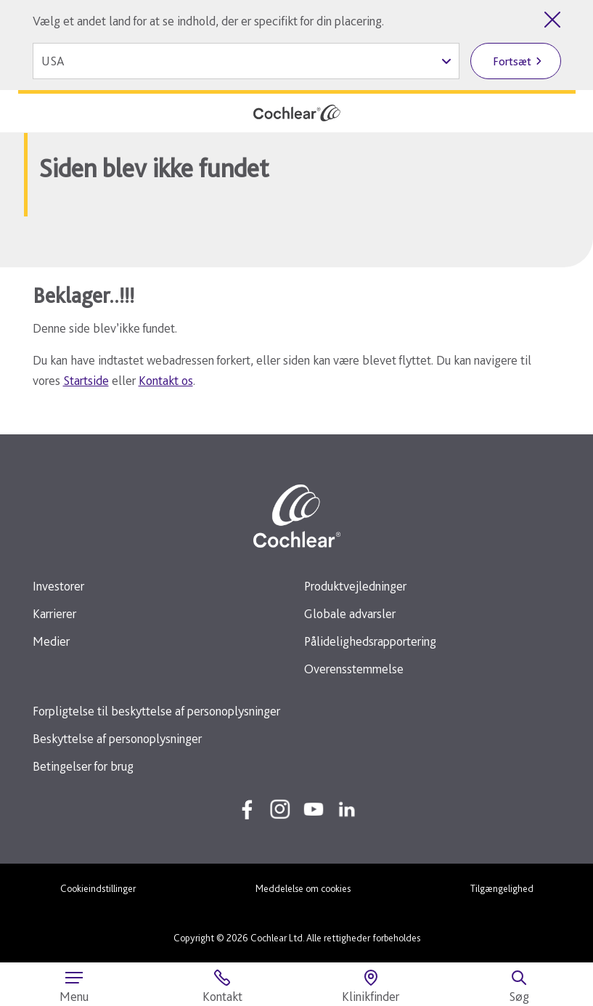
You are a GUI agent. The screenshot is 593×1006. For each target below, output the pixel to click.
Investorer (58, 585)
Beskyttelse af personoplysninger (117, 738)
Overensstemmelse (354, 668)
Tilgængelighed (501, 888)
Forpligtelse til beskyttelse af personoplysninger (156, 710)
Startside (86, 380)
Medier (51, 641)
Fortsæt (512, 61)
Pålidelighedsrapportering (370, 641)
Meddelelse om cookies (303, 888)
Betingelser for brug (83, 766)
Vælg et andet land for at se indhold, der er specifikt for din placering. (208, 20)
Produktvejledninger (355, 585)
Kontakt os (166, 380)
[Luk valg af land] (552, 19)
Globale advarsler (350, 613)
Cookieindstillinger (98, 888)
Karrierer (54, 613)
